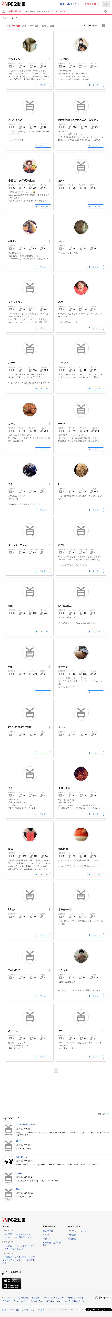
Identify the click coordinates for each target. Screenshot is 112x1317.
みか (60, 302)
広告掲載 (6, 1301)
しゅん (11, 423)
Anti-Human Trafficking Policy (70, 1301)
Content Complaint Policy (42, 1301)
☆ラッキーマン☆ (17, 545)
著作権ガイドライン (76, 1297)
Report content (20, 1301)
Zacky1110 (14, 970)
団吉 (10, 849)
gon (10, 606)
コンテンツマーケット (26, 1310)
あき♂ (61, 241)
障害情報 (72, 1239)
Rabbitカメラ (21, 1157)
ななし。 (63, 545)
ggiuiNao (63, 849)
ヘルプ (46, 1235)
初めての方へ (49, 1231)
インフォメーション (77, 1231)
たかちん (63, 970)
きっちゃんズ (15, 119)
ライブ (11, 1310)
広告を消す (106, 1114)
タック (61, 727)
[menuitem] (106, 4)
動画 (4, 1310)
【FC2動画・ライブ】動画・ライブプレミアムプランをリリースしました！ (18, 1260)
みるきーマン (65, 909)
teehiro (19, 1173)
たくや (61, 180)
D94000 (19, 1141)
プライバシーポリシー (53, 1297)
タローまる (64, 788)
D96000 (19, 1189)
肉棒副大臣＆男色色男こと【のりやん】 (79, 119)
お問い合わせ (22, 1297)
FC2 (9, 3)
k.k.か (11, 909)
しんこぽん (64, 59)
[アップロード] (3, 11)
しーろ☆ (63, 363)
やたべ (61, 1031)
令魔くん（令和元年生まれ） (23, 180)
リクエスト (48, 1239)
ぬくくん (13, 1031)
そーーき (63, 666)
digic (11, 666)
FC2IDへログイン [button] (69, 4)
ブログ (41, 1310)
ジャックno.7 (15, 302)
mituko (12, 241)
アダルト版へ (91, 4)
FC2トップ (7, 1297)
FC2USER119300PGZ (25, 1125)
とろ (4, 18)
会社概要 (36, 1297)
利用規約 (72, 1235)
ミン (10, 788)
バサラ (11, 363)
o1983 (61, 423)
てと (10, 484)
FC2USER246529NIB (19, 727)
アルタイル (14, 59)
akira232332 (65, 606)
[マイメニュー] (106, 11)
